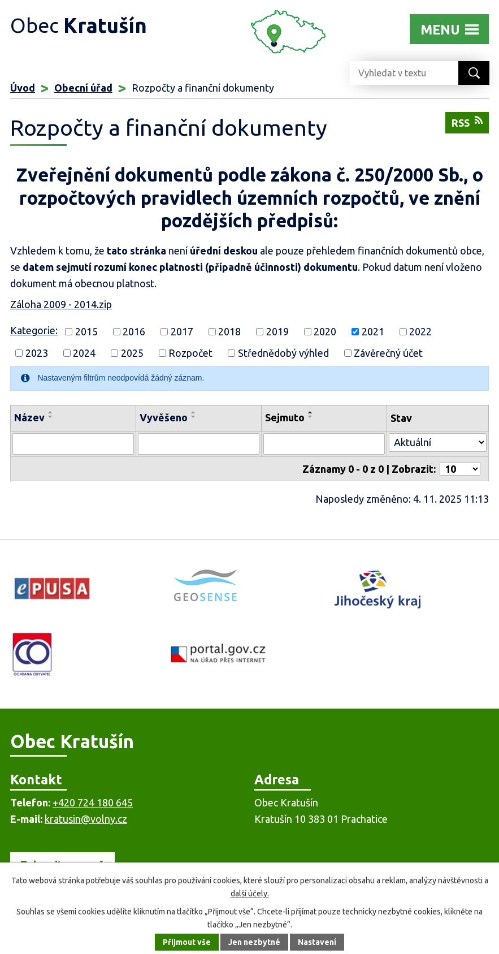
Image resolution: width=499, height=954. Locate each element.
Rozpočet (190, 353)
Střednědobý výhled (283, 353)
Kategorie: (34, 330)
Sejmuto (285, 417)
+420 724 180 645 (93, 802)
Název (29, 417)
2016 (134, 331)
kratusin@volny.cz (86, 819)
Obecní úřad (83, 87)
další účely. (250, 893)
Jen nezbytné (254, 942)
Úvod (22, 87)
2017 (182, 331)
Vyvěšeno (164, 417)
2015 (86, 331)
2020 (325, 331)
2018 (229, 331)
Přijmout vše (187, 942)
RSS (467, 121)
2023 (36, 353)
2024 (84, 353)
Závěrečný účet (388, 353)
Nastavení (317, 942)
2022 (420, 331)
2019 (277, 331)
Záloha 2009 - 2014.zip (61, 304)
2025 (132, 353)
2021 (373, 331)
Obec (78, 25)
